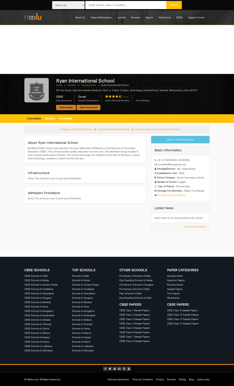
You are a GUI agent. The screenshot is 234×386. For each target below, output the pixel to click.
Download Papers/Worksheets (114, 129)
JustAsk (121, 17)
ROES (179, 17)
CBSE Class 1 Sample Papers (134, 310)
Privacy (160, 379)
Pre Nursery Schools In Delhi (134, 289)
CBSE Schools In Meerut (37, 333)
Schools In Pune (80, 306)
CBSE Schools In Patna (36, 328)
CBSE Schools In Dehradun (38, 350)
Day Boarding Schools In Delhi (135, 297)
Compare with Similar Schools (76, 129)
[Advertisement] (117, 49)
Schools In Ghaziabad (83, 293)
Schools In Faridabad (83, 289)
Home (59, 85)
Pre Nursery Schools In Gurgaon (136, 284)
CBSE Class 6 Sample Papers (134, 332)
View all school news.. (194, 226)
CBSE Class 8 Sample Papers (134, 341)
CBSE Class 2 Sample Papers (134, 314)
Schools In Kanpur (81, 337)
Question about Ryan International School (157, 129)
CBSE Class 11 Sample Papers (182, 319)
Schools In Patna (81, 328)
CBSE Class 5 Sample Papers (134, 328)
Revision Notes (175, 284)
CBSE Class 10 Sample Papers (183, 314)
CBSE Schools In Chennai (37, 324)
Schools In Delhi (80, 276)
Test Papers (173, 293)
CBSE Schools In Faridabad (38, 289)
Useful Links (203, 379)
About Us (80, 17)
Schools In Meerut (81, 333)
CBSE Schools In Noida (36, 280)
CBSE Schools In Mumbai (37, 302)
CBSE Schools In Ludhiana (38, 346)
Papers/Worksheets (101, 17)
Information (34, 118)
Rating (182, 379)
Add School (165, 17)
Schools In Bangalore (83, 311)
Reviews (135, 17)
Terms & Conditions (142, 379)
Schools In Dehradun (83, 350)
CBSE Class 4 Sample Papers (134, 323)
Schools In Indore (81, 341)
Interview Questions (118, 379)
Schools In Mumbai (82, 302)
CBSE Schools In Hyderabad (39, 315)
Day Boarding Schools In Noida (135, 280)
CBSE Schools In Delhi (36, 276)
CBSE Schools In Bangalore (38, 311)
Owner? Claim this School (180, 139)
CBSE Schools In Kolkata (37, 319)
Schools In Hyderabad (83, 315)
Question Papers (176, 280)
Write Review (66, 107)
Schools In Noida (81, 280)
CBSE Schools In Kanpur (37, 337)
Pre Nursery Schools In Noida (134, 276)
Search (174, 5)
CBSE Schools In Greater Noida (41, 284)
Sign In (149, 17)
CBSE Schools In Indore (36, 341)
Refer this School (88, 107)
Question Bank (175, 276)
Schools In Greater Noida (85, 284)
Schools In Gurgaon (82, 297)
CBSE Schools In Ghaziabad (39, 293)
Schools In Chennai (82, 324)
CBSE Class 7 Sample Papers (134, 336)
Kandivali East (88, 85)
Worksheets (173, 297)
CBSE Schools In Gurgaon (38, 297)
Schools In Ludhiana (82, 346)
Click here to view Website (171, 195)
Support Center (196, 17)
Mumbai (72, 85)
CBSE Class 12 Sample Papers (183, 323)
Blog (191, 379)
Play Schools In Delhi (130, 293)
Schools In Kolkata (82, 319)
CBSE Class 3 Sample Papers (134, 319)
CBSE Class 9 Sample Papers (182, 310)
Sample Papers (175, 289)
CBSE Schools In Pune (36, 306)
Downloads (65, 118)
